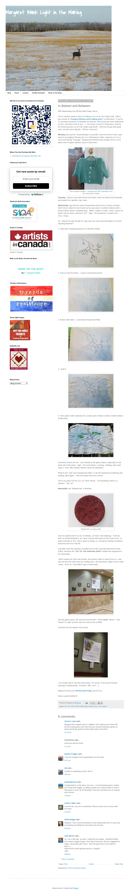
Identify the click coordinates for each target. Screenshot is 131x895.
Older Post (119, 864)
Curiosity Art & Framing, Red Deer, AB (26, 156)
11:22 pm (67, 732)
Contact (25, 93)
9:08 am (67, 774)
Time (96, 706)
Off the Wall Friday (81, 706)
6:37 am (67, 760)
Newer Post (63, 864)
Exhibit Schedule (38, 93)
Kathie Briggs (69, 820)
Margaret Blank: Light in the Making (44, 12)
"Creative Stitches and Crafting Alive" (87, 119)
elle (65, 768)
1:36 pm (67, 796)
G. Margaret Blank (32, 273)
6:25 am (67, 828)
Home (91, 864)
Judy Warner (69, 836)
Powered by (31, 194)
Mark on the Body (55, 93)
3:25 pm (67, 812)
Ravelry (91, 706)
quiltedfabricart (70, 782)
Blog (9, 93)
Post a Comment (68, 859)
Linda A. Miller (70, 803)
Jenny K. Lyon (70, 721)
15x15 (72, 706)
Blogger (75, 888)
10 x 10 (67, 706)
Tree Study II (103, 706)
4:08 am (67, 854)
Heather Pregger (70, 754)
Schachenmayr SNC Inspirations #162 (100, 191)
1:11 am (67, 747)
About (17, 93)
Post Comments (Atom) (77, 868)
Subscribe (31, 186)
